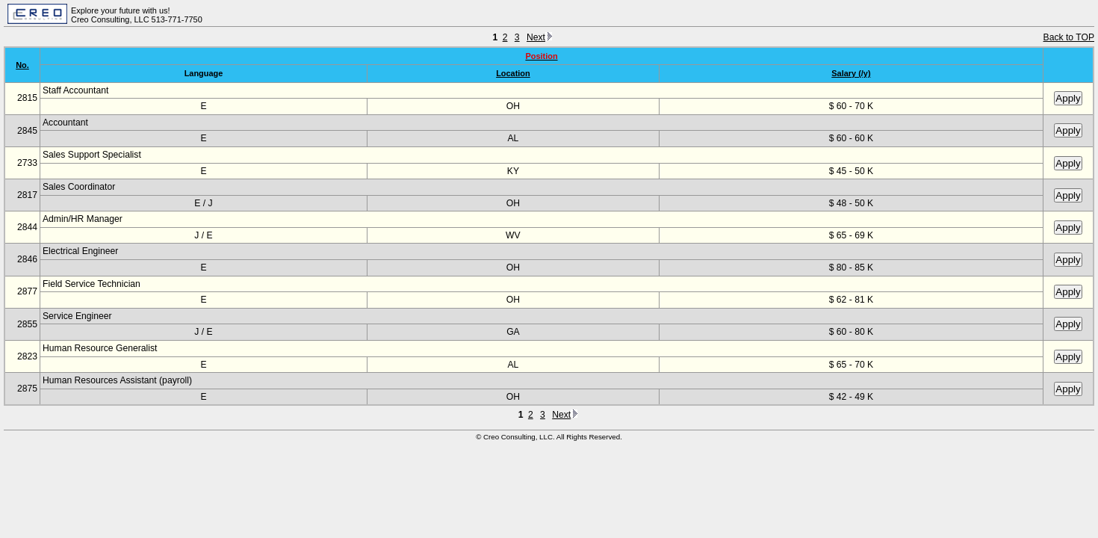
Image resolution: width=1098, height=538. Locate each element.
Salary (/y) (850, 73)
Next (539, 37)
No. (22, 65)
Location (513, 73)
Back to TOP (1068, 37)
